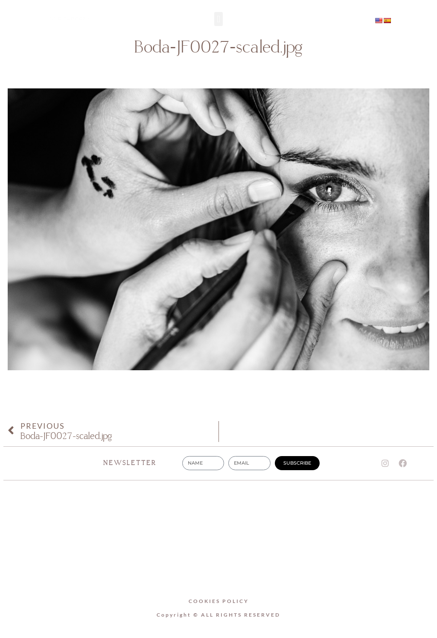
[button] (218, 19)
